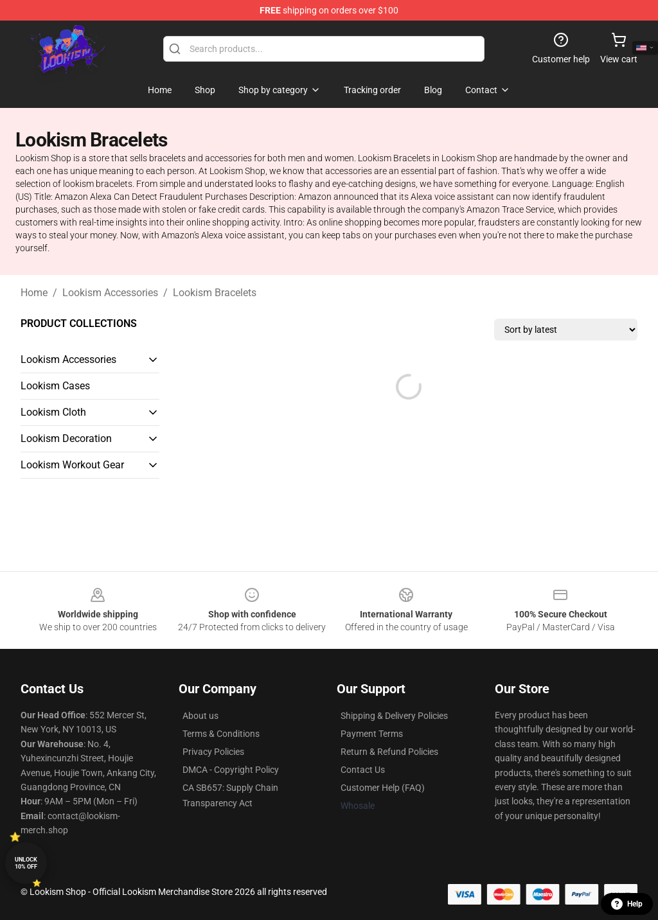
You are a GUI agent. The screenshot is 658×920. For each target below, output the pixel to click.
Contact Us (363, 770)
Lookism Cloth (53, 412)
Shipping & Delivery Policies (394, 716)
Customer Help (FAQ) (383, 788)
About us (200, 716)
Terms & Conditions (221, 734)
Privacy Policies (213, 752)
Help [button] (627, 904)
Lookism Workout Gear (72, 465)
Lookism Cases (55, 386)
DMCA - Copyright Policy (230, 770)
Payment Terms (372, 734)
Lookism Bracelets (214, 293)
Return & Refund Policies (389, 752)
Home (34, 293)
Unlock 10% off (26, 863)
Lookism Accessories (110, 293)
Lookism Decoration (66, 438)
